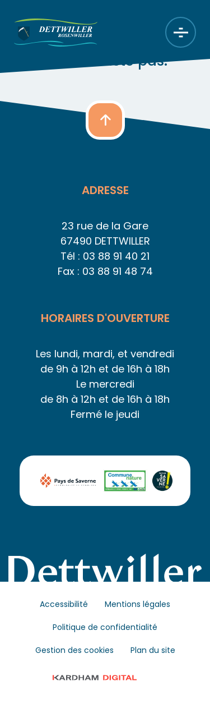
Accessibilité (64, 604)
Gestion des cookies (74, 650)
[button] (105, 120)
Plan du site (152, 650)
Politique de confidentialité (105, 627)
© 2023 (105, 677)
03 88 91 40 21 (116, 256)
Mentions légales (137, 604)
